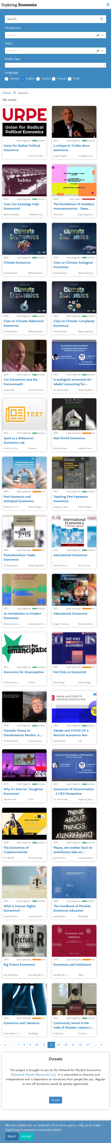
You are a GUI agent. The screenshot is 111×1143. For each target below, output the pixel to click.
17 (87, 1044)
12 (51, 1044)
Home (6, 93)
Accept (26, 1136)
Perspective (13, 28)
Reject (12, 1136)
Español (46, 78)
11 (44, 1044)
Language (11, 72)
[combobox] (55, 65)
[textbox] (55, 65)
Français (62, 78)
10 (36, 1044)
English (30, 78)
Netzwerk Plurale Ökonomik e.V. (33, 1075)
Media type (12, 59)
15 (73, 1044)
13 (58, 1044)
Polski (76, 78)
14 (65, 1044)
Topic (8, 43)
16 (80, 1044)
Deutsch (15, 78)
